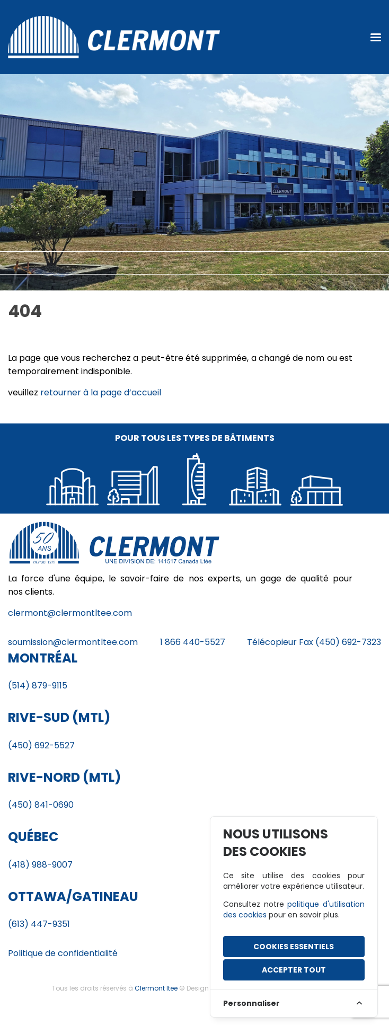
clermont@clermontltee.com (70, 613)
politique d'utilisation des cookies (294, 909)
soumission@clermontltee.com (73, 642)
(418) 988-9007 (40, 865)
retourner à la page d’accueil (100, 392)
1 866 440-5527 (192, 642)
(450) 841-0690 (41, 805)
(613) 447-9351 (39, 924)
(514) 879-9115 (37, 685)
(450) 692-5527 (41, 745)
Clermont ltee (156, 988)
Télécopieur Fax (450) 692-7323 (314, 642)
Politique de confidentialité (63, 953)
